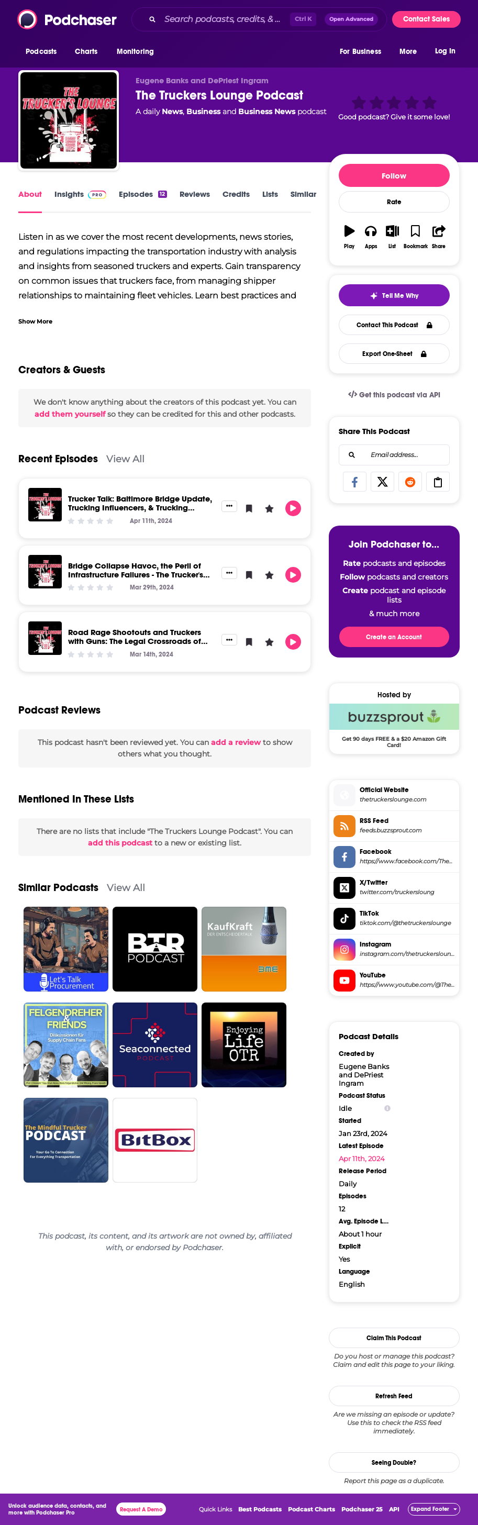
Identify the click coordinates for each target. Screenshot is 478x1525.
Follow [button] (394, 176)
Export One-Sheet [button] (394, 354)
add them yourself (70, 414)
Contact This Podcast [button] (394, 325)
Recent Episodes (58, 458)
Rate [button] (394, 202)
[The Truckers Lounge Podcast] (68, 120)
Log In (445, 51)
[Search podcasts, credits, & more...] (225, 19)
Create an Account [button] (394, 637)
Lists (270, 194)
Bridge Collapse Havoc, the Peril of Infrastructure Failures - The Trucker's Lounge (135, 574)
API (394, 1509)
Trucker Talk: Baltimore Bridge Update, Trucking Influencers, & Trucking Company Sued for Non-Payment (140, 507)
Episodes (142, 194)
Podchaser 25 (362, 1509)
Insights (80, 194)
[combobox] (259, 19)
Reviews (195, 194)
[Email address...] (394, 455)
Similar (303, 194)
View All (125, 458)
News (172, 111)
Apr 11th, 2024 (362, 1158)
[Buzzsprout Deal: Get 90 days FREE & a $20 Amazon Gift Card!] (394, 726)
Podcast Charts (311, 1509)
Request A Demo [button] (141, 1509)
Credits (236, 194)
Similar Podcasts (58, 887)
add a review (236, 742)
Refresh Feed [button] (394, 1396)
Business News (266, 111)
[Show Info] (387, 1108)
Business (203, 111)
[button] (43, 52)
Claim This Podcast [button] (393, 1338)
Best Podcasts (260, 1509)
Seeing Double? (394, 1462)
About (30, 194)
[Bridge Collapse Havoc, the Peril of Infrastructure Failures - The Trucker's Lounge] (45, 571)
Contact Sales (426, 19)
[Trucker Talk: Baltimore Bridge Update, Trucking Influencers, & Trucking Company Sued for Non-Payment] (45, 504)
